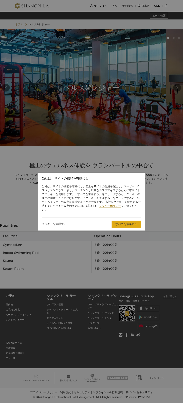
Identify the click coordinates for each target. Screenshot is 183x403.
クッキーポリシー (110, 206)
